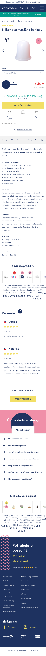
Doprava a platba (8, 580)
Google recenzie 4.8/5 (25, 562)
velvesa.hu (23, 645)
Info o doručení (23, 98)
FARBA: (4, 68)
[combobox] (23, 72)
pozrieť (38, 14)
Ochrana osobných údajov (29, 602)
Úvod (3, 21)
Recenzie (38, 139)
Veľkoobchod (25, 585)
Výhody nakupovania (9, 606)
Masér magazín (26, 593)
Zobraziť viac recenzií (23, 385)
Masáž (12, 21)
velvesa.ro (34, 645)
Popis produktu (8, 140)
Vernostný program (27, 576)
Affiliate (23, 589)
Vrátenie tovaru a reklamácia (8, 601)
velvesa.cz (11, 645)
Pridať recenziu (23, 393)
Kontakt (5, 576)
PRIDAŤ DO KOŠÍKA (23, 105)
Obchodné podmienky (6, 586)
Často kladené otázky (28, 580)
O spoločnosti (7, 591)
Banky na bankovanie (25, 21)
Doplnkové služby (8, 595)
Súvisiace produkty (24, 140)
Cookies (23, 598)
